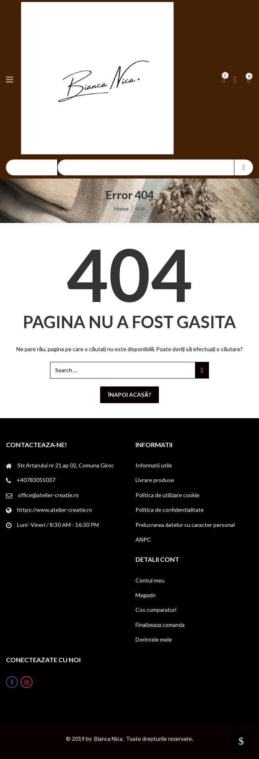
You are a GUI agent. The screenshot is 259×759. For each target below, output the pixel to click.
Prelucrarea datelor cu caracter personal (185, 524)
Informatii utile (153, 465)
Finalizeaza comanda (160, 624)
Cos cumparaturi (155, 609)
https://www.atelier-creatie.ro (54, 509)
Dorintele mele (153, 639)
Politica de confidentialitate (169, 509)
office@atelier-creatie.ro (48, 495)
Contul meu (149, 580)
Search (243, 167)
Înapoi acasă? (129, 394)
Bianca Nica (108, 738)
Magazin (145, 595)
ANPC (143, 539)
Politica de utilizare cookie (167, 495)
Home (121, 208)
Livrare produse (154, 480)
